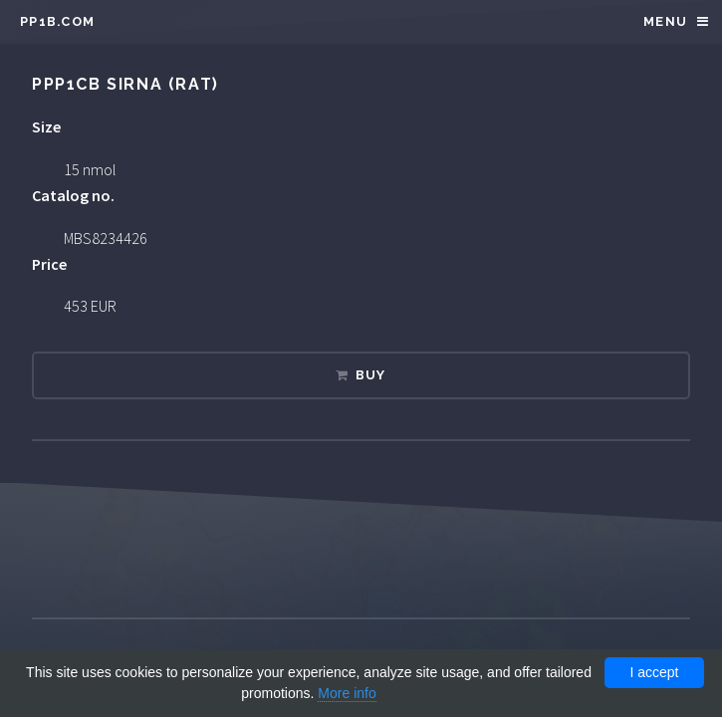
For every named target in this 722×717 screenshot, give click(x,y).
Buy (371, 374)
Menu (665, 21)
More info (346, 693)
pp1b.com (57, 21)
